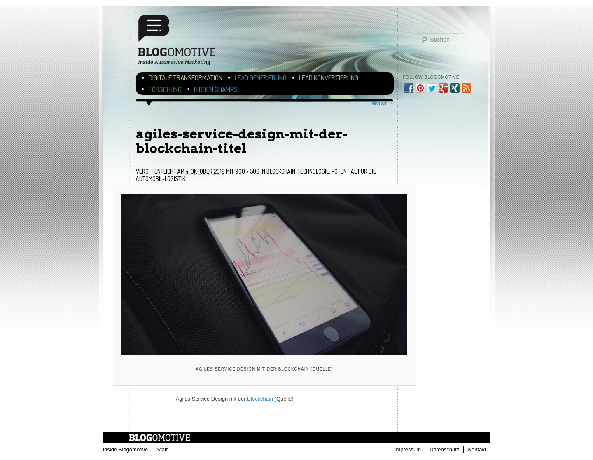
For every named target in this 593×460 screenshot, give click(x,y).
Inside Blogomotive (125, 449)
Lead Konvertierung (328, 77)
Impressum (408, 449)
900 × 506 (247, 171)
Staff (162, 449)
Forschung (165, 89)
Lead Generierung (261, 77)
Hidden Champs (216, 89)
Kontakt (477, 449)
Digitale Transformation (185, 77)
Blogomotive (182, 42)
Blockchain (260, 399)
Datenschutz (444, 449)
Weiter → (382, 103)
